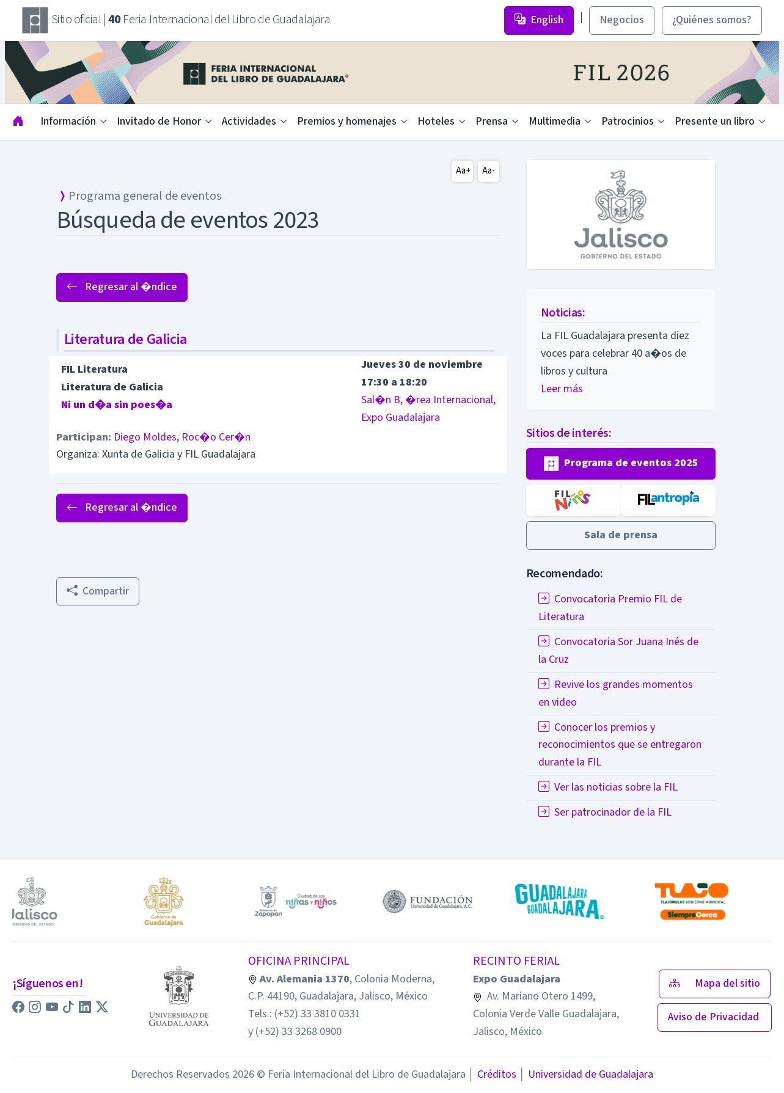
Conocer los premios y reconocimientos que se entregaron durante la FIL (620, 745)
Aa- (488, 170)
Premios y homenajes (347, 121)
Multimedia (555, 121)
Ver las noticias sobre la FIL (608, 787)
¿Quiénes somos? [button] (712, 19)
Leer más (562, 389)
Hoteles (436, 121)
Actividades (249, 121)
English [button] (539, 19)
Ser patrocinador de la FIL (605, 812)
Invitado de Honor (159, 121)
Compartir (98, 591)
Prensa (491, 121)
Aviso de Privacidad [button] (714, 1017)
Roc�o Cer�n (216, 437)
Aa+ (463, 170)
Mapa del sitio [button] (714, 983)
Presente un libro (715, 121)
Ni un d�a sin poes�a (116, 404)
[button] (621, 464)
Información (68, 121)
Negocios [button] (621, 19)
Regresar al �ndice (122, 286)
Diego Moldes (145, 437)
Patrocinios (627, 121)
